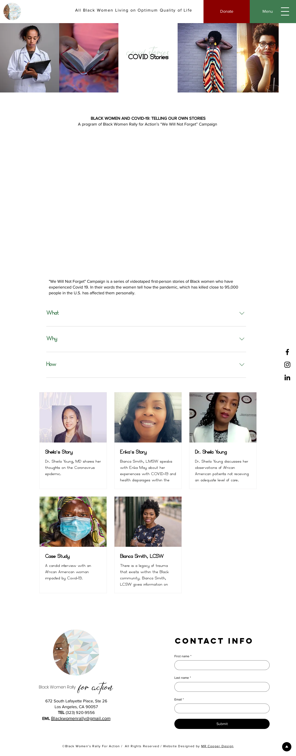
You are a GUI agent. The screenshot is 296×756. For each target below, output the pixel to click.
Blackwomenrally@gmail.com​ (81, 718)
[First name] (221, 665)
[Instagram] (287, 365)
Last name (182, 678)
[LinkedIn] (287, 377)
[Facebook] (287, 352)
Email (179, 699)
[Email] (221, 708)
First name (182, 656)
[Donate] (227, 11)
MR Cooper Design (217, 746)
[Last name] (221, 686)
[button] (273, 11)
